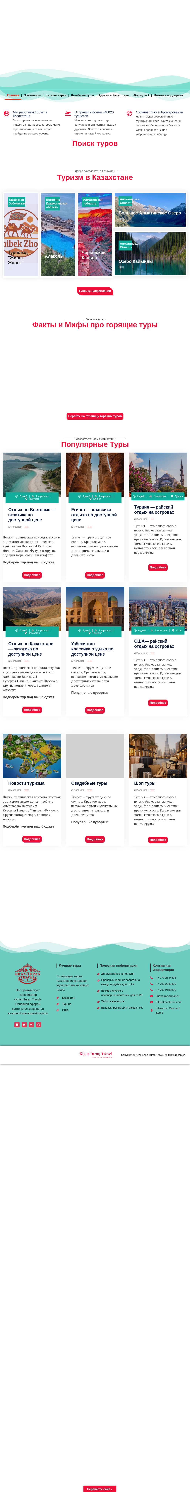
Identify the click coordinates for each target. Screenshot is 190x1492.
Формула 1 (141, 95)
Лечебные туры (82, 95)
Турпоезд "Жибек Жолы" (18, 257)
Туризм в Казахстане (114, 95)
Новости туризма (26, 783)
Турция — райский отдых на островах (154, 510)
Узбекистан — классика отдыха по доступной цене (92, 648)
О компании (32, 95)
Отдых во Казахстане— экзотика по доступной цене (30, 648)
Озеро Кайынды (136, 261)
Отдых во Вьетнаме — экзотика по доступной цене (32, 514)
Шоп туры (144, 783)
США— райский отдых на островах (154, 644)
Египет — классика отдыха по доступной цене (94, 514)
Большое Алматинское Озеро (150, 213)
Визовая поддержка (168, 95)
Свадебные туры (89, 783)
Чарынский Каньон (94, 255)
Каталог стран (56, 95)
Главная (13, 95)
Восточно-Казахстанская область (56, 203)
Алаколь (54, 256)
